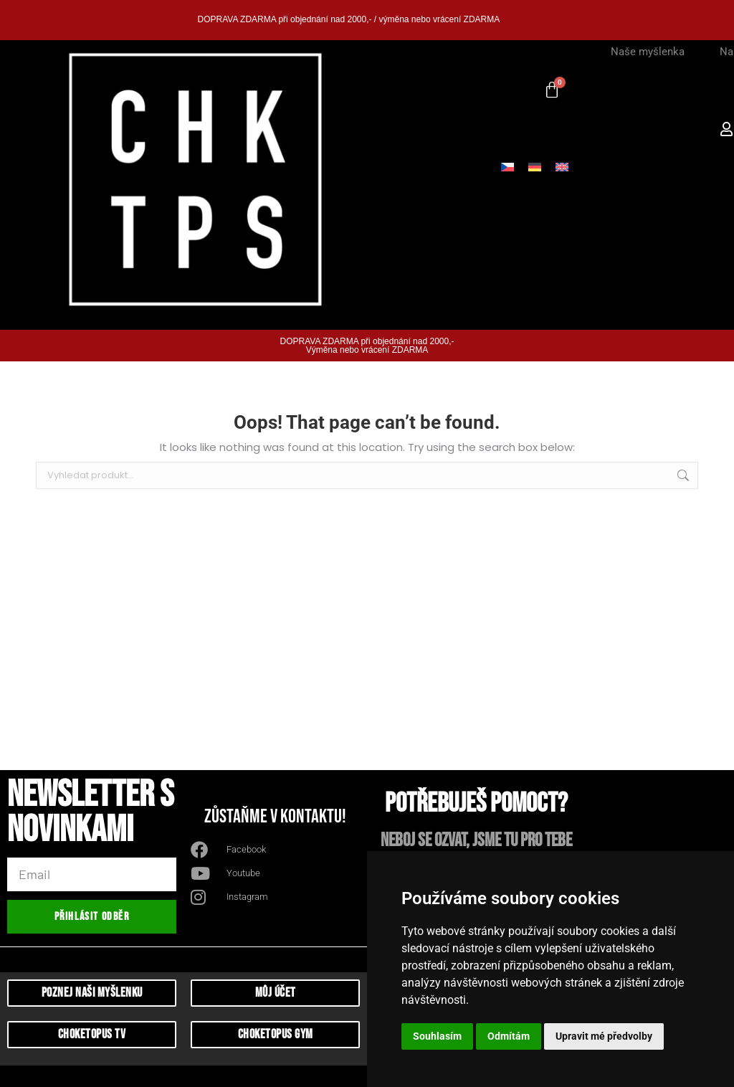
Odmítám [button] (508, 1036)
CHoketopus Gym (275, 1034)
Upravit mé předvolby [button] (604, 1036)
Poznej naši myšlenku (92, 992)
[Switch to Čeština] (507, 166)
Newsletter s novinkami (90, 815)
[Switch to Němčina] (534, 166)
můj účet (275, 992)
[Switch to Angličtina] (562, 166)
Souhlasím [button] (437, 1036)
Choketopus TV (92, 1034)
